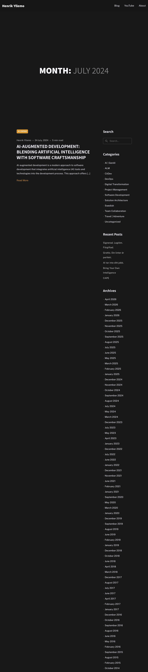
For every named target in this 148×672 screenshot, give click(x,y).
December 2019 (113, 518)
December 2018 (113, 550)
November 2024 (113, 384)
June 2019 (110, 534)
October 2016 (112, 620)
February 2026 (113, 310)
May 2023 (110, 433)
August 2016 (111, 630)
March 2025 (111, 363)
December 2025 (113, 320)
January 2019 (112, 545)
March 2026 (111, 304)
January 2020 (112, 513)
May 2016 (110, 641)
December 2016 (113, 614)
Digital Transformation (117, 184)
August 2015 (111, 657)
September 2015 (114, 652)
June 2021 (110, 481)
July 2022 (110, 454)
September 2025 (114, 336)
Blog (117, 5)
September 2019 (114, 523)
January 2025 (112, 374)
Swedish (109, 205)
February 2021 (113, 486)
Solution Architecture (116, 200)
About (142, 5)
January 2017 (112, 609)
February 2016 (113, 646)
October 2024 (112, 390)
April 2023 (110, 438)
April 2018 (110, 566)
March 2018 (111, 572)
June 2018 (110, 561)
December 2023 (113, 422)
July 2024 (110, 406)
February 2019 (113, 539)
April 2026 (110, 299)
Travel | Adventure (114, 216)
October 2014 (112, 668)
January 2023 (112, 443)
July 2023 (110, 427)
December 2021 (113, 470)
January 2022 (112, 465)
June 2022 (110, 459)
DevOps (109, 179)
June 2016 (110, 636)
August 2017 (111, 582)
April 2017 (110, 598)
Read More (22, 180)
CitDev (108, 173)
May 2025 (110, 358)
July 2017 (110, 588)
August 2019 (111, 529)
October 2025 (112, 331)
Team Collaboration (115, 211)
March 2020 (111, 507)
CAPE (106, 278)
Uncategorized (113, 221)
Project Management (116, 189)
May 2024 (110, 411)
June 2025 (110, 352)
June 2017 (110, 593)
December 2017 (113, 577)
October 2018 (112, 556)
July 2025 (110, 347)
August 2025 (112, 342)
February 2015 (113, 662)
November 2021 (113, 475)
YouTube (129, 5)
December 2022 (113, 449)
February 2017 (113, 604)
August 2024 (112, 401)
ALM (107, 168)
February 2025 (113, 368)
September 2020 (114, 497)
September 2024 (114, 395)
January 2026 (112, 315)
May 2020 (110, 502)
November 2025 (113, 326)
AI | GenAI (22, 131)
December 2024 (113, 379)
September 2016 (114, 625)
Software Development (117, 195)
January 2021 (112, 491)
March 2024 (111, 417)
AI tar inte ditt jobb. (113, 262)
